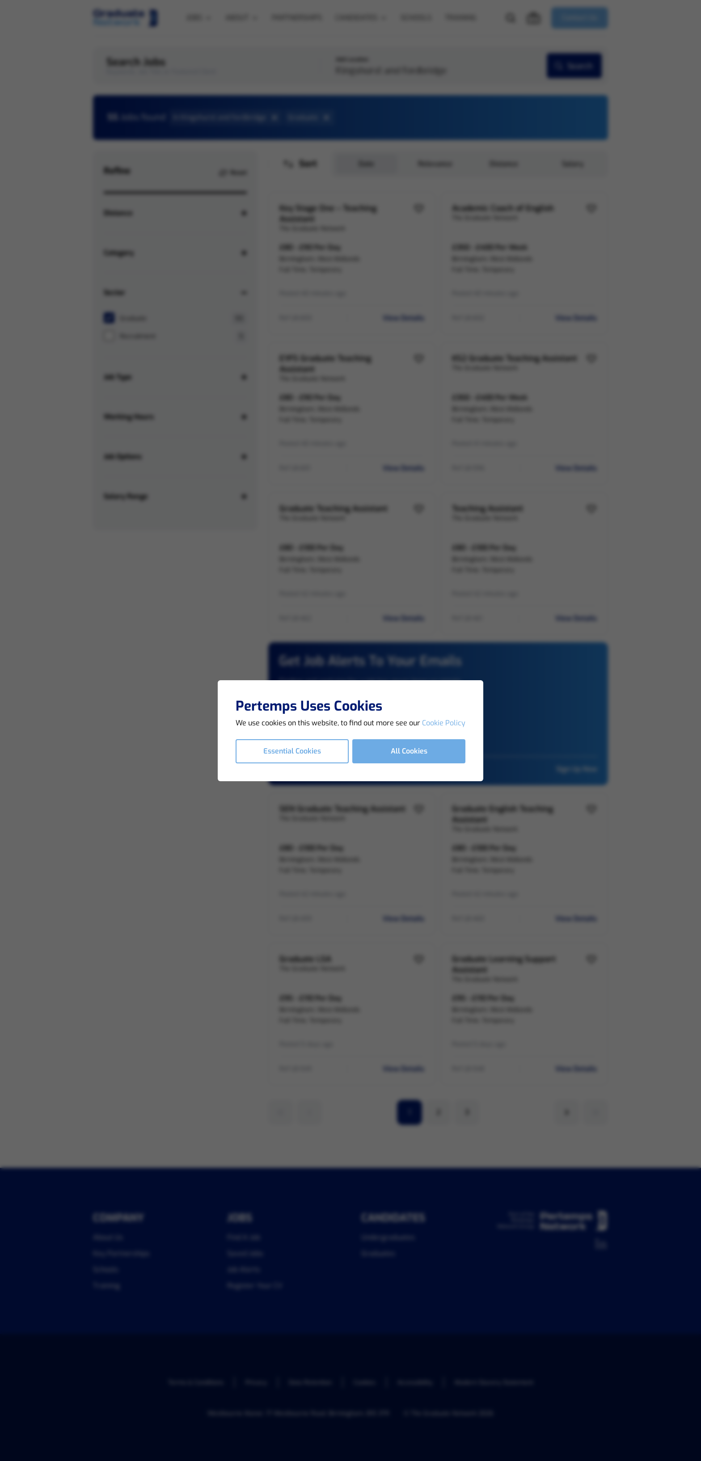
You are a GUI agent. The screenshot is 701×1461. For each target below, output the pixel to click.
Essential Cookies (292, 751)
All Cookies (409, 751)
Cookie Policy (443, 723)
